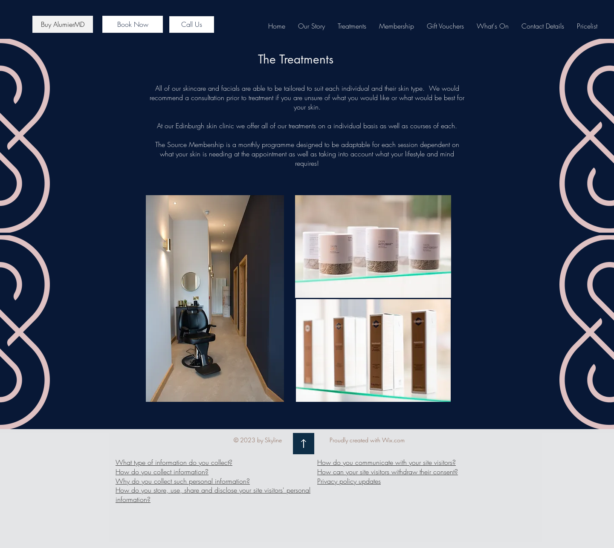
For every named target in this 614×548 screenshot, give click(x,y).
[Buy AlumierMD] (62, 24)
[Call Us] (191, 24)
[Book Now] (132, 24)
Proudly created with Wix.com (367, 440)
